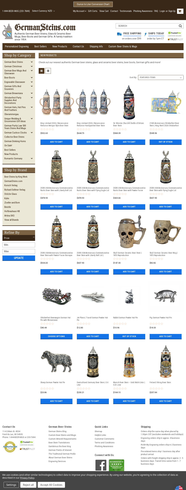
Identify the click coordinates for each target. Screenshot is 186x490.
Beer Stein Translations (59, 443)
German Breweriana (13, 93)
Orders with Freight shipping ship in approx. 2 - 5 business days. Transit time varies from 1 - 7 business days (162, 461)
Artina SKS (9, 215)
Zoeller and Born (12, 202)
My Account (79, 11)
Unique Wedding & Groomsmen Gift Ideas (15, 120)
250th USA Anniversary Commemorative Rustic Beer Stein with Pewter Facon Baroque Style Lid (129, 189)
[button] (18, 238)
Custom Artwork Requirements (62, 439)
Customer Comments (104, 439)
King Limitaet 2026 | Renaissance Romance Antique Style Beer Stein (54, 124)
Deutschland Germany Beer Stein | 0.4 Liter (92, 383)
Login (162, 11)
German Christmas (13, 66)
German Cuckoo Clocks (15, 132)
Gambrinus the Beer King (60, 446)
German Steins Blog (57, 431)
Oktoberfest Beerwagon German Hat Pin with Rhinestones (55, 319)
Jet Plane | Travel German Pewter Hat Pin (92, 319)
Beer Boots (9, 77)
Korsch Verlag (10, 185)
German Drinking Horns (15, 141)
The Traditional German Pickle (62, 454)
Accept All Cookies (51, 485)
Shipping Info (96, 46)
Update (19, 258)
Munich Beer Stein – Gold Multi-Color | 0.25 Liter (129, 383)
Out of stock (165, 142)
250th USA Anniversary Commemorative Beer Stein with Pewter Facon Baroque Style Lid (56, 254)
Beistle (7, 207)
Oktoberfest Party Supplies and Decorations (12, 100)
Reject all (28, 485)
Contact (114, 11)
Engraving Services (57, 461)
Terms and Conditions (105, 443)
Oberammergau (11, 114)
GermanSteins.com (13, 181)
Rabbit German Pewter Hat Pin (125, 318)
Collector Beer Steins (14, 136)
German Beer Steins (13, 62)
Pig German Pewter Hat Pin (161, 318)
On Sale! (8, 145)
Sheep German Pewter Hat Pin (52, 382)
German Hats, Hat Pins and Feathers (15, 108)
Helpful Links (100, 435)
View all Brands (11, 219)
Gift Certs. (93, 11)
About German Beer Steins (60, 457)
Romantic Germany (13, 158)
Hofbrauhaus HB (12, 211)
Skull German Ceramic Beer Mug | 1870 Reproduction (164, 254)
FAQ (156, 11)
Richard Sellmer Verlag (14, 189)
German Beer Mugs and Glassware (15, 72)
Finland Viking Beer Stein (160, 382)
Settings (11, 485)
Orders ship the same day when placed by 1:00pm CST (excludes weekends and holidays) (162, 432)
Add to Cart (56, 142)
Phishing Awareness (143, 11)
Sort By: (133, 77)
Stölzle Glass (10, 194)
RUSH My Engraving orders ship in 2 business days (161, 446)
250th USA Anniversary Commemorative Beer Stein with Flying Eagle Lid (166, 189)
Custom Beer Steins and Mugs (62, 435)
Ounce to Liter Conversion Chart (93, 4)
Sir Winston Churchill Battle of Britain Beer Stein (128, 124)
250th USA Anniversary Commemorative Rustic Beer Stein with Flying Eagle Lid (93, 189)
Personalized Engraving (17, 46)
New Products (59, 46)
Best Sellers (40, 46)
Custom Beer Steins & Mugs (123, 46)
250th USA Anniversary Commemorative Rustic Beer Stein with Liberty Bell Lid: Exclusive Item (56, 189)
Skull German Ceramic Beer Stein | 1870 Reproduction (127, 254)
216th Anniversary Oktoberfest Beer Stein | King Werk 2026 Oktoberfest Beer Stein (164, 124)
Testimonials (126, 11)
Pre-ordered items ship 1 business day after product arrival (160, 452)
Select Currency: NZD (43, 10)
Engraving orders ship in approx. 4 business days (160, 439)
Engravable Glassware (14, 82)
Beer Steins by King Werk (15, 176)
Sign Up (171, 11)
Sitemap (98, 431)
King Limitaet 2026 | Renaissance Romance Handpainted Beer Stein (91, 124)
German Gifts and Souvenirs (12, 87)
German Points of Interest (60, 450)
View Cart (104, 11)
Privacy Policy (27, 477)
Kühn (6, 198)
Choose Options (56, 336)
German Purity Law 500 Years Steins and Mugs (15, 127)
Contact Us (78, 46)
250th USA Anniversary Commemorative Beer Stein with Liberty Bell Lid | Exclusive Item (93, 254)
